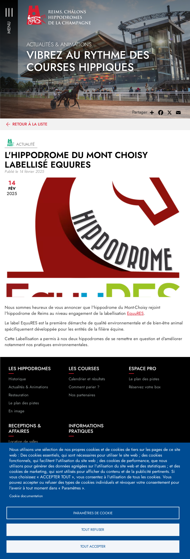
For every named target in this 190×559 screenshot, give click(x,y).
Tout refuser (92, 529)
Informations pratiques (86, 429)
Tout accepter (92, 546)
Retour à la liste (29, 125)
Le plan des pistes (24, 404)
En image (16, 412)
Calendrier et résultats (87, 379)
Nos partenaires (82, 395)
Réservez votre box (144, 387)
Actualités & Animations (28, 387)
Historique (17, 379)
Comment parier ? (84, 387)
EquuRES (135, 314)
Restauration (19, 395)
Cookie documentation (26, 495)
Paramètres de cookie (92, 512)
